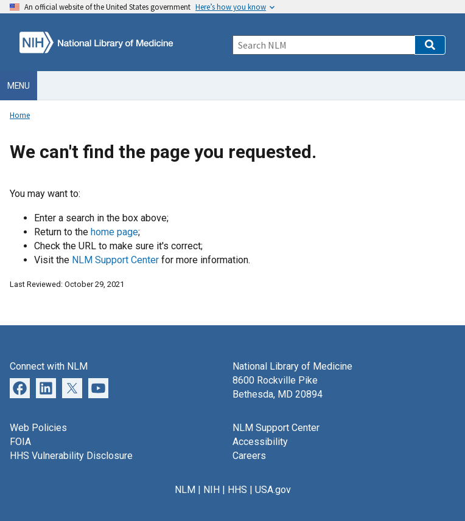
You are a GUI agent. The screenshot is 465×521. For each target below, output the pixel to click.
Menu (18, 86)
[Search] (323, 45)
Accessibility (260, 441)
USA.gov (273, 489)
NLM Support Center (115, 260)
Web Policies (38, 427)
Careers (249, 455)
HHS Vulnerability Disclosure (71, 455)
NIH (211, 489)
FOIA (20, 441)
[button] (430, 45)
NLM (185, 489)
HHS (237, 489)
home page (114, 232)
